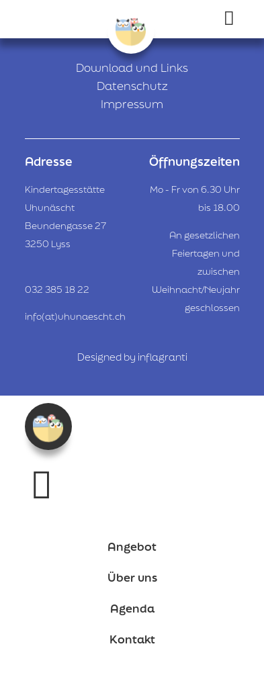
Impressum (132, 103)
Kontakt (132, 639)
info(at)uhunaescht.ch (75, 316)
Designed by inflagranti (132, 357)
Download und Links (132, 67)
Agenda (132, 608)
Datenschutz (132, 85)
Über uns (132, 577)
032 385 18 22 (57, 289)
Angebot (132, 546)
